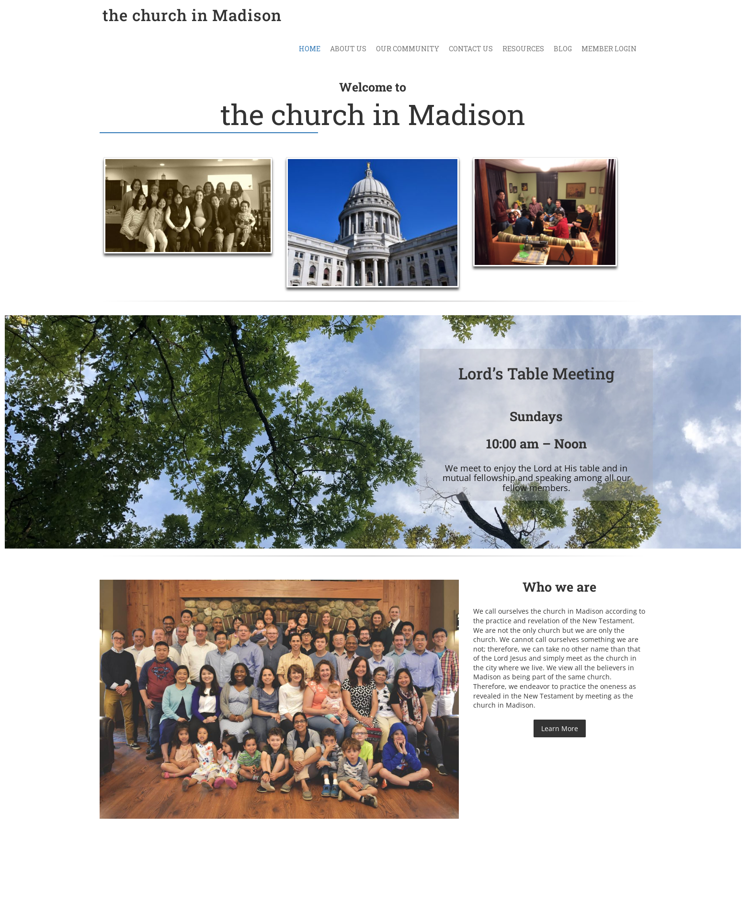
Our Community (407, 48)
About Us (348, 48)
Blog (563, 48)
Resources (523, 48)
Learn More (559, 728)
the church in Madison (192, 14)
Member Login (609, 48)
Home (309, 48)
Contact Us (471, 48)
